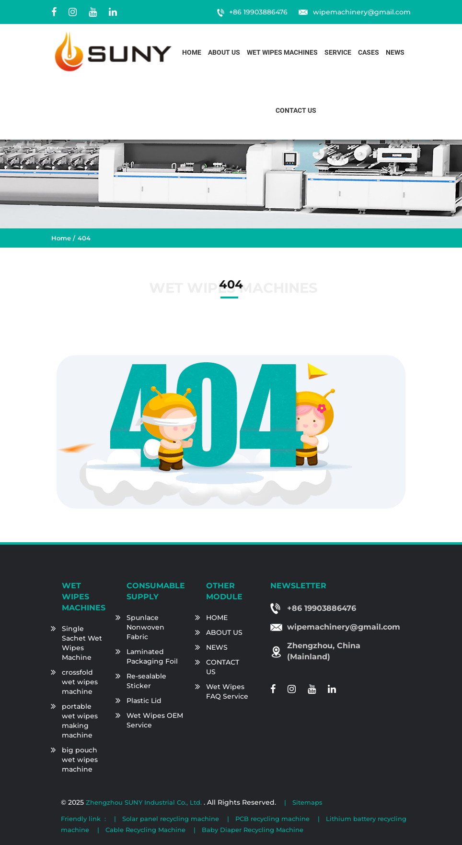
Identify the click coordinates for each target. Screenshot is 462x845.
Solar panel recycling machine (170, 818)
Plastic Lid (144, 700)
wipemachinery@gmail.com (362, 12)
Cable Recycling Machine (145, 829)
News (395, 52)
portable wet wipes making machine (80, 720)
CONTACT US (222, 667)
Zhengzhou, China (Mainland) (323, 651)
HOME (217, 617)
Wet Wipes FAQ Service (227, 691)
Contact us (296, 111)
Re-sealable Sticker (146, 681)
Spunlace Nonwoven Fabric (145, 627)
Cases (368, 52)
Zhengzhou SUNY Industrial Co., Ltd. (145, 802)
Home (191, 52)
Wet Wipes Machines (282, 52)
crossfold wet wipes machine (80, 682)
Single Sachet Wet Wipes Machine (82, 643)
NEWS (217, 647)
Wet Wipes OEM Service (155, 720)
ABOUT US (224, 632)
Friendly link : (83, 818)
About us (224, 52)
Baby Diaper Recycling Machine (252, 829)
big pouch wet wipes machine (80, 760)
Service (337, 52)
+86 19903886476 (258, 12)
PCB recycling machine (272, 818)
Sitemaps (307, 802)
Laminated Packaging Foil (152, 656)
